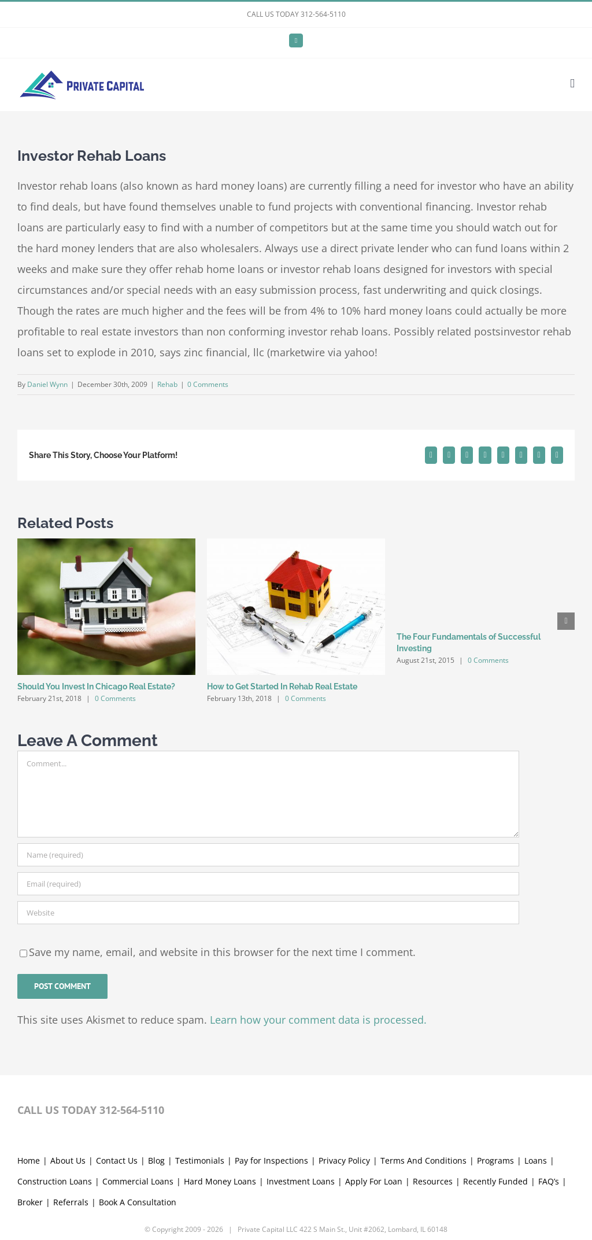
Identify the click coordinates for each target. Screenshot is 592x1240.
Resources (433, 1181)
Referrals (70, 1202)
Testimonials (199, 1160)
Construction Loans (54, 1181)
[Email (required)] (268, 883)
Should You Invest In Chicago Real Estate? (96, 686)
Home (28, 1160)
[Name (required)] (268, 854)
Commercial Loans (137, 1181)
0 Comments (207, 384)
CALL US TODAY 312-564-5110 (296, 14)
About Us (68, 1160)
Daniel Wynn (47, 384)
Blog (156, 1160)
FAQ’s (548, 1181)
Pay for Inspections (271, 1160)
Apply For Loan (373, 1181)
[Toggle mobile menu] (572, 84)
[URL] (268, 912)
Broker (30, 1202)
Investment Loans (301, 1181)
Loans (535, 1160)
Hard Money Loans (220, 1181)
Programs (495, 1160)
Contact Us (117, 1160)
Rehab (167, 384)
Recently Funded (495, 1181)
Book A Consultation (137, 1202)
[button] (26, 621)
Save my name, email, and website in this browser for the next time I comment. (222, 952)
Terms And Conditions (423, 1160)
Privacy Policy (344, 1160)
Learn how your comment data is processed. (318, 1020)
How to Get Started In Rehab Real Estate (282, 686)
